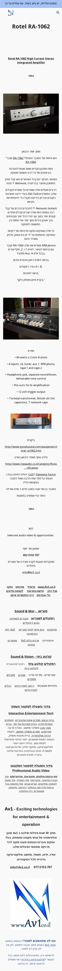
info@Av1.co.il (31, 572)
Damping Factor (46, 474)
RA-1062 (18, 158)
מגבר (31, 474)
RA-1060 (30, 162)
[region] (31, 4)
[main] (31, 26)
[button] (4, 12)
